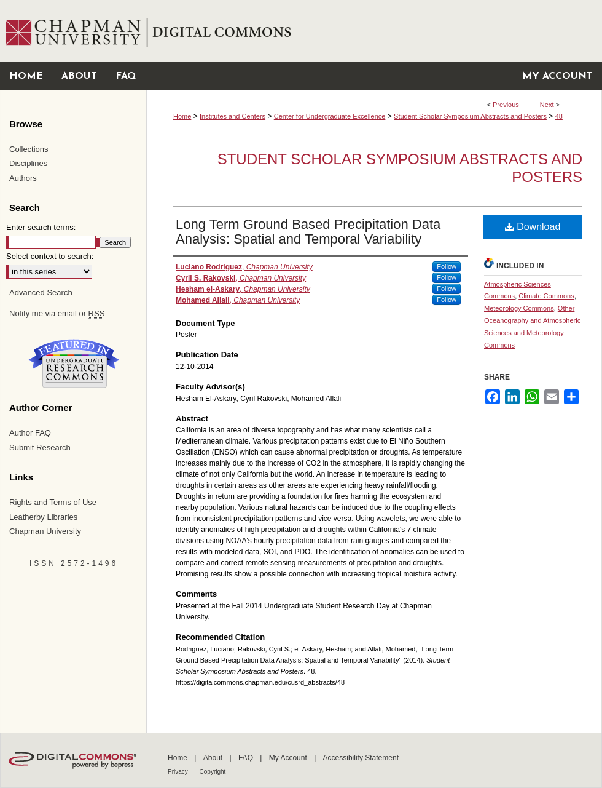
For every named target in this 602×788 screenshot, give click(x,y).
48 (559, 116)
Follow (446, 266)
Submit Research (40, 447)
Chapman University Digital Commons (374, 31)
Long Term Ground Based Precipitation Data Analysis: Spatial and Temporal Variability (308, 232)
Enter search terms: (41, 227)
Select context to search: (49, 256)
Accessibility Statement (361, 758)
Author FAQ (30, 432)
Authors (23, 178)
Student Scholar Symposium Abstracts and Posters (470, 116)
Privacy (179, 771)
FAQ (246, 758)
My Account (289, 758)
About (214, 758)
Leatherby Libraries (43, 517)
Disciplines (28, 163)
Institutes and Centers (232, 116)
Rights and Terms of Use (52, 502)
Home (182, 116)
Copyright (213, 771)
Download (533, 226)
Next (547, 104)
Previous (506, 104)
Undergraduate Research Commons (73, 363)
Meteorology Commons (519, 308)
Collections (29, 149)
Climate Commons (546, 296)
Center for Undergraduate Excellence (330, 116)
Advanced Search (40, 292)
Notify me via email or (56, 314)
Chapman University (45, 531)
